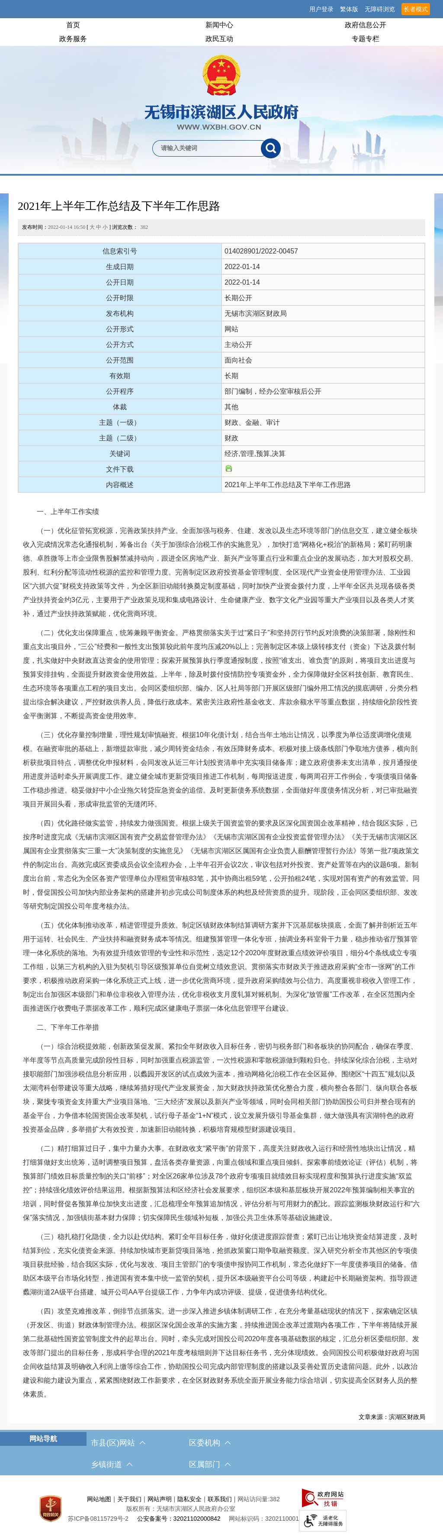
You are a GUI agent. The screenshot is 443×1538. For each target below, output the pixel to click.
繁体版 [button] (349, 9)
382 (144, 227)
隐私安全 (189, 1499)
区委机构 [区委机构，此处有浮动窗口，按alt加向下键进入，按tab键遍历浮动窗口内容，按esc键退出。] (210, 1442)
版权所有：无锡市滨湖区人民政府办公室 (180, 1508)
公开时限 (120, 298)
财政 (231, 438)
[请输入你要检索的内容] (206, 148)
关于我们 (129, 1499)
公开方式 (120, 344)
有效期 (119, 375)
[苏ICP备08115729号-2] (98, 1518)
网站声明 (160, 1499)
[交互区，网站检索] (221, 134)
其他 (231, 407)
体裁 (120, 407)
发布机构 (120, 313)
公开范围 (120, 360)
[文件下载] (229, 469)
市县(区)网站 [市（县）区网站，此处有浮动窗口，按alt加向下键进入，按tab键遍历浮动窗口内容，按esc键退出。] (118, 1442)
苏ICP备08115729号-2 (98, 1518)
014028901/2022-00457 (261, 251)
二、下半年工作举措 (61, 1027)
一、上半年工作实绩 (61, 511)
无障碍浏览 (380, 9)
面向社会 (238, 360)
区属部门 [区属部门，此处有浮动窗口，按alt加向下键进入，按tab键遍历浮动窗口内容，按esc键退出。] (210, 1464)
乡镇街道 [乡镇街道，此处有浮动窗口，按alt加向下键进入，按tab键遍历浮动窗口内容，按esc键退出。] (111, 1464)
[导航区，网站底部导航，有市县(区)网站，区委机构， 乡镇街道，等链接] (221, 1453)
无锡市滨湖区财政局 (256, 313)
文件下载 (120, 469)
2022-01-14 (242, 266)
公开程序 (120, 391)
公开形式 (120, 329)
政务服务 (73, 38)
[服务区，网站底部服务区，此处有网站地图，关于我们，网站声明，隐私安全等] (221, 1509)
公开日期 (120, 282)
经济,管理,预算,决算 (255, 453)
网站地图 (99, 1499)
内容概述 (120, 484)
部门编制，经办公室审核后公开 (273, 391)
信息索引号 (120, 251)
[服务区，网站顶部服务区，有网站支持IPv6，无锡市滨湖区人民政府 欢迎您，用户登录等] (221, 9)
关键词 (119, 453)
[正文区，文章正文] (221, 808)
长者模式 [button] (416, 9)
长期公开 (238, 298)
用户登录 (321, 9)
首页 (73, 25)
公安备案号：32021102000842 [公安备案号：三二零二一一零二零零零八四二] (179, 1518)
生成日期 (120, 266)
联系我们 (220, 1499)
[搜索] (271, 148)
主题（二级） (120, 438)
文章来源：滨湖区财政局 (392, 1416)
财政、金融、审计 (252, 422)
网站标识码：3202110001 (264, 1518)
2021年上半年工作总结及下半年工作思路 (119, 206)
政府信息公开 (365, 25)
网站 (231, 329)
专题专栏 (365, 38)
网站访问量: (254, 1499)
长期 (231, 375)
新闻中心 (219, 25)
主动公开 (238, 344)
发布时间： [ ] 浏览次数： (85, 227)
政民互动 (219, 38)
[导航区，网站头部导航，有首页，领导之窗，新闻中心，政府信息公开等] (221, 32)
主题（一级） (120, 422)
